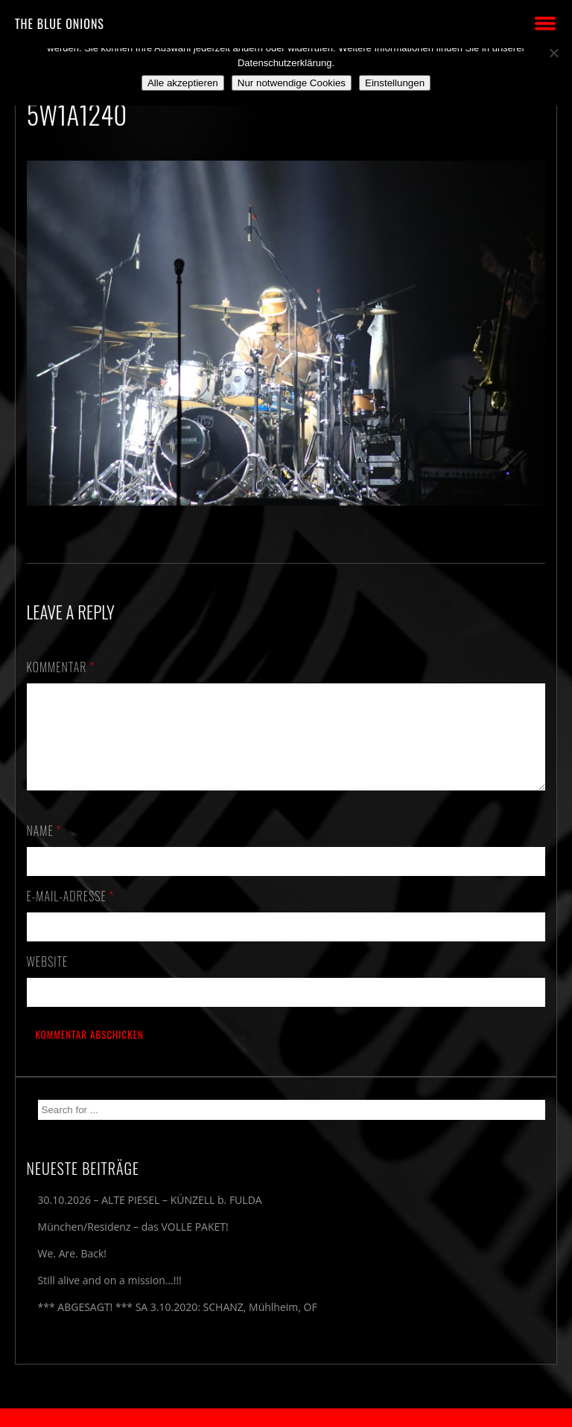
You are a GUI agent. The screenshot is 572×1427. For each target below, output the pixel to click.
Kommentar (61, 667)
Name (44, 848)
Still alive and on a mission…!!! (110, 1298)
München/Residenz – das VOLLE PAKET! (133, 1244)
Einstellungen (395, 82)
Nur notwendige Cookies (292, 82)
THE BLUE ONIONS (59, 24)
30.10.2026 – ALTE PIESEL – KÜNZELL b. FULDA (150, 1218)
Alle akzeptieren (182, 82)
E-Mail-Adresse (71, 914)
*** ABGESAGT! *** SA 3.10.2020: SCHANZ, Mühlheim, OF (177, 1325)
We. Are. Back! (72, 1271)
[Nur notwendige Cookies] (553, 52)
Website (48, 979)
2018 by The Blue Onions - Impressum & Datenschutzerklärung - (286, 1417)
